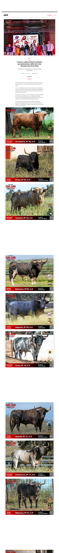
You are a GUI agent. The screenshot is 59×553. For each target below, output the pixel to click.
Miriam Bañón (29, 76)
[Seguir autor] (29, 79)
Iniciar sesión (50, 15)
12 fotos (29, 58)
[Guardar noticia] (22, 73)
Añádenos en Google (35, 73)
